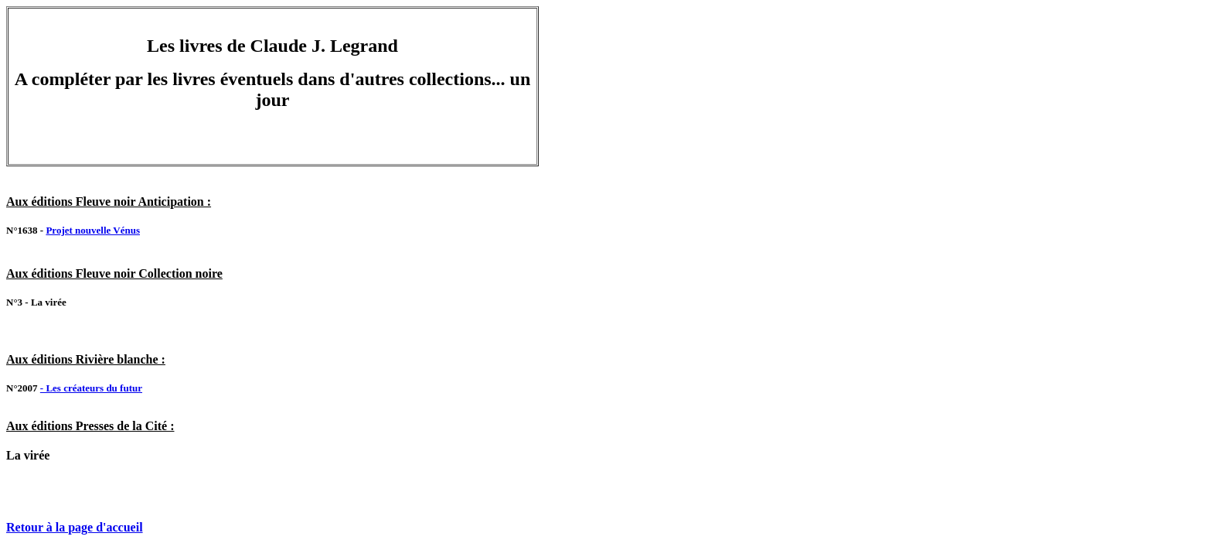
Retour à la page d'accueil (74, 527)
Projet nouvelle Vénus (93, 230)
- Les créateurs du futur (91, 388)
